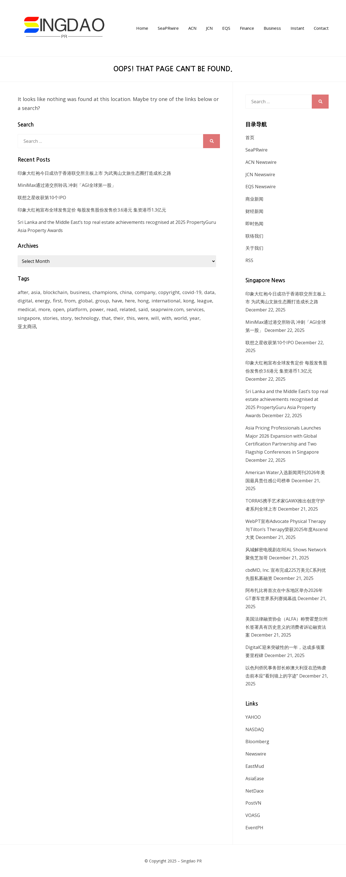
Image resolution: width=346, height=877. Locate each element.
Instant (297, 28)
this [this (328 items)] (131, 318)
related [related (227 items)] (128, 309)
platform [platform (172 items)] (77, 309)
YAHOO (253, 717)
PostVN (253, 803)
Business (272, 28)
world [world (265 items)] (180, 318)
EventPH (254, 828)
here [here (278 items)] (130, 300)
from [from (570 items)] (69, 300)
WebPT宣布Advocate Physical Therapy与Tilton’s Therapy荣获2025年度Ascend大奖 (286, 529)
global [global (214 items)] (85, 300)
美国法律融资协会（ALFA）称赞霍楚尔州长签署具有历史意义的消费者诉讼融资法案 (286, 627)
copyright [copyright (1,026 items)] (169, 292)
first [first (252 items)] (57, 300)
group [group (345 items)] (102, 300)
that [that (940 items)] (106, 318)
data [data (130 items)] (209, 292)
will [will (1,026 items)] (155, 318)
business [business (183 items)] (80, 292)
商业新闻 (254, 199)
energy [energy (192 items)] (42, 300)
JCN (209, 28)
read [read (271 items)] (111, 309)
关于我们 (254, 248)
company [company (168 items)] (145, 292)
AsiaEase (254, 778)
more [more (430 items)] (44, 309)
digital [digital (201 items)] (25, 300)
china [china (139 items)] (126, 292)
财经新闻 (254, 211)
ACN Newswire (261, 162)
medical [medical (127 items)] (27, 309)
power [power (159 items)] (97, 309)
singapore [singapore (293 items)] (29, 318)
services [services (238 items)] (195, 309)
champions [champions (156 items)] (104, 292)
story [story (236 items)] (66, 318)
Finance (247, 28)
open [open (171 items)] (58, 309)
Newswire (255, 754)
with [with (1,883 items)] (166, 318)
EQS (226, 28)
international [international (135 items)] (166, 300)
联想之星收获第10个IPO (42, 197)
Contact (321, 28)
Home (142, 28)
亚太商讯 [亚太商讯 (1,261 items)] (27, 326)
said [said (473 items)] (143, 309)
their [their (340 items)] (118, 318)
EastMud (254, 766)
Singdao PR (191, 861)
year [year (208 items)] (194, 318)
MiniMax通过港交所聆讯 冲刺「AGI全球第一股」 (67, 185)
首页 (249, 137)
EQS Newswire (260, 186)
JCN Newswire (260, 174)
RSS (249, 260)
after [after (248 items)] (23, 292)
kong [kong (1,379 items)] (188, 300)
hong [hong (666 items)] (143, 300)
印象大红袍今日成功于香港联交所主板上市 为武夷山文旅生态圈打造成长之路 (94, 173)
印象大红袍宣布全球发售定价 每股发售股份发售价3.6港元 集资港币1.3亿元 (92, 210)
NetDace (254, 791)
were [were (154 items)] (143, 318)
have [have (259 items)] (117, 300)
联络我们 (254, 236)
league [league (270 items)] (204, 300)
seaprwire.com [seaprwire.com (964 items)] (167, 309)
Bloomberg (257, 741)
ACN (192, 28)
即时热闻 (254, 224)
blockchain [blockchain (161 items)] (55, 292)
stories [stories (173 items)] (50, 318)
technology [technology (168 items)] (87, 318)
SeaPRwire (168, 28)
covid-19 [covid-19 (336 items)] (191, 292)
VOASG (252, 815)
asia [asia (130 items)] (35, 292)
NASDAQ (254, 729)
